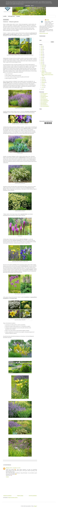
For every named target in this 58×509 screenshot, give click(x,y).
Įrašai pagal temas (11, 16)
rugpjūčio (43, 71)
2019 (42, 55)
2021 (42, 52)
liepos (43, 77)
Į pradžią (4, 16)
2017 (42, 59)
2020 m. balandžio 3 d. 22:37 (15, 467)
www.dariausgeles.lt (44, 93)
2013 (42, 63)
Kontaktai (18, 16)
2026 (42, 46)
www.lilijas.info (43, 97)
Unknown (8, 467)
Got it (32, 5)
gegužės (43, 80)
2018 (42, 57)
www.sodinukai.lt (43, 103)
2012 (42, 89)
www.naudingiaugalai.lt (44, 100)
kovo (43, 83)
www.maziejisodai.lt (44, 99)
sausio (43, 87)
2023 (42, 51)
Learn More (27, 5)
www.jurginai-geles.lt (44, 96)
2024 (42, 49)
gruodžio (43, 65)
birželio (43, 79)
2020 (42, 54)
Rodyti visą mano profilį (43, 33)
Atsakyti (7, 476)
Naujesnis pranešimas (7, 495)
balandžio (43, 82)
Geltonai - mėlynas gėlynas (46, 72)
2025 (42, 47)
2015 (42, 60)
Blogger (35, 506)
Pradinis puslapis (20, 495)
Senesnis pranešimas (33, 495)
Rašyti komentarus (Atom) (13, 497)
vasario (43, 85)
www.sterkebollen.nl (44, 104)
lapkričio (43, 66)
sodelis (47, 19)
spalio (43, 68)
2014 (42, 62)
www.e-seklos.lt (43, 95)
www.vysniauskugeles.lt (44, 106)
